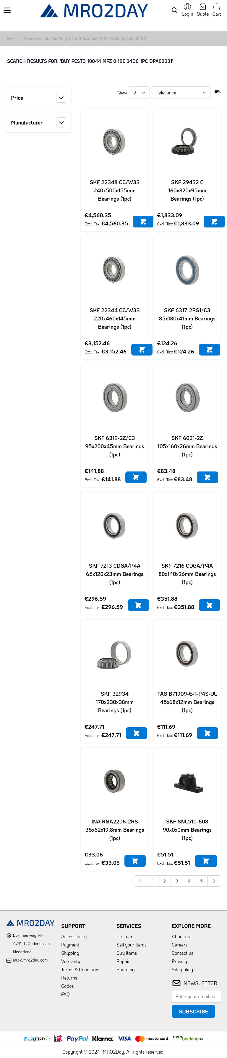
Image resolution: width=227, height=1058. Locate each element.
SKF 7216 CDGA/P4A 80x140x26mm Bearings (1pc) (187, 574)
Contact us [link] (182, 953)
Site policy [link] (182, 969)
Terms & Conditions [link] (80, 969)
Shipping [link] (70, 953)
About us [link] (181, 936)
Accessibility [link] (74, 936)
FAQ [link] (65, 994)
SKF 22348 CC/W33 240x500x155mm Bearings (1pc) (115, 190)
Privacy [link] (179, 961)
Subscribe (193, 1011)
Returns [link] (69, 978)
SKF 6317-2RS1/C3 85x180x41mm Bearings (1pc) (187, 318)
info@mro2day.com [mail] (30, 960)
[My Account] (187, 10)
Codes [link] (67, 986)
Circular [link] (124, 936)
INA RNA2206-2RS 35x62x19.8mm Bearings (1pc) (114, 829)
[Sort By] (181, 92)
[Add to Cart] (143, 221)
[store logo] (94, 10)
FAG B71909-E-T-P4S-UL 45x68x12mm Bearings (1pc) (187, 702)
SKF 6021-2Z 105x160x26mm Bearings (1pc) (187, 446)
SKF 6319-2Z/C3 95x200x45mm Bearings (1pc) (114, 446)
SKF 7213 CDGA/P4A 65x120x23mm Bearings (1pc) (115, 574)
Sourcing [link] (125, 969)
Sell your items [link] (131, 944)
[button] (38, 98)
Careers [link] (179, 944)
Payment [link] (70, 944)
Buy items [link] (126, 953)
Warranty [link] (70, 961)
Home (12, 38)
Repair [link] (123, 961)
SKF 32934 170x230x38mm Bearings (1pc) (115, 702)
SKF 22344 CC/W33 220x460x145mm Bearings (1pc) (115, 318)
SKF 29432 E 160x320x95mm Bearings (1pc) (187, 190)
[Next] (214, 881)
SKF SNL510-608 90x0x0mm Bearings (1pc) (187, 829)
